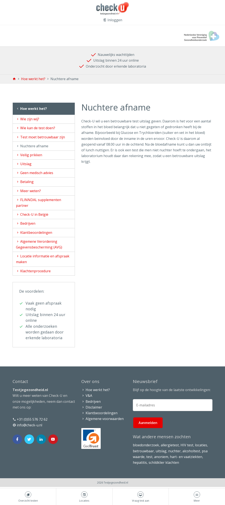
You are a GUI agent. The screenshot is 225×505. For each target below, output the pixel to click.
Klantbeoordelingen (34, 232)
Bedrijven (25, 223)
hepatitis (140, 462)
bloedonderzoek (146, 445)
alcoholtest (191, 451)
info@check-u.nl (27, 425)
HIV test (187, 445)
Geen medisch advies (34, 172)
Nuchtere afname (32, 146)
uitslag (161, 451)
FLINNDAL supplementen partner (38, 202)
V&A (86, 395)
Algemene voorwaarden (102, 418)
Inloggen (112, 19)
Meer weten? (28, 191)
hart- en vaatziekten (186, 456)
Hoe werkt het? (33, 79)
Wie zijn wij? (27, 119)
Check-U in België (32, 214)
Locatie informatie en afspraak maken (42, 259)
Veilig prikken (29, 155)
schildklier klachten (164, 462)
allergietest (170, 445)
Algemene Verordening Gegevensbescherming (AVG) (39, 244)
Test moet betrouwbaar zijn (40, 137)
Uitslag (24, 164)
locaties (201, 445)
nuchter (174, 451)
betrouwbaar (143, 451)
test (149, 456)
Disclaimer (91, 407)
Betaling (25, 181)
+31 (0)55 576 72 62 (30, 419)
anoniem (161, 456)
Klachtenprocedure (33, 271)
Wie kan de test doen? (35, 128)
